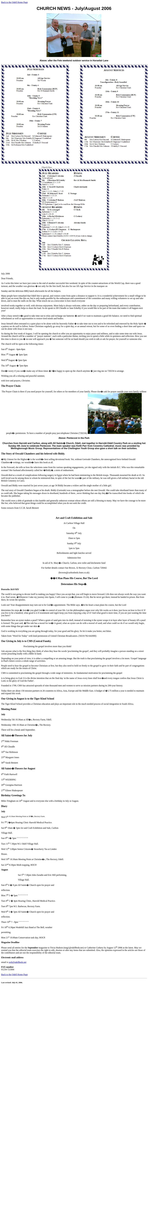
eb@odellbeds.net (18, 962)
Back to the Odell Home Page (14, 2)
